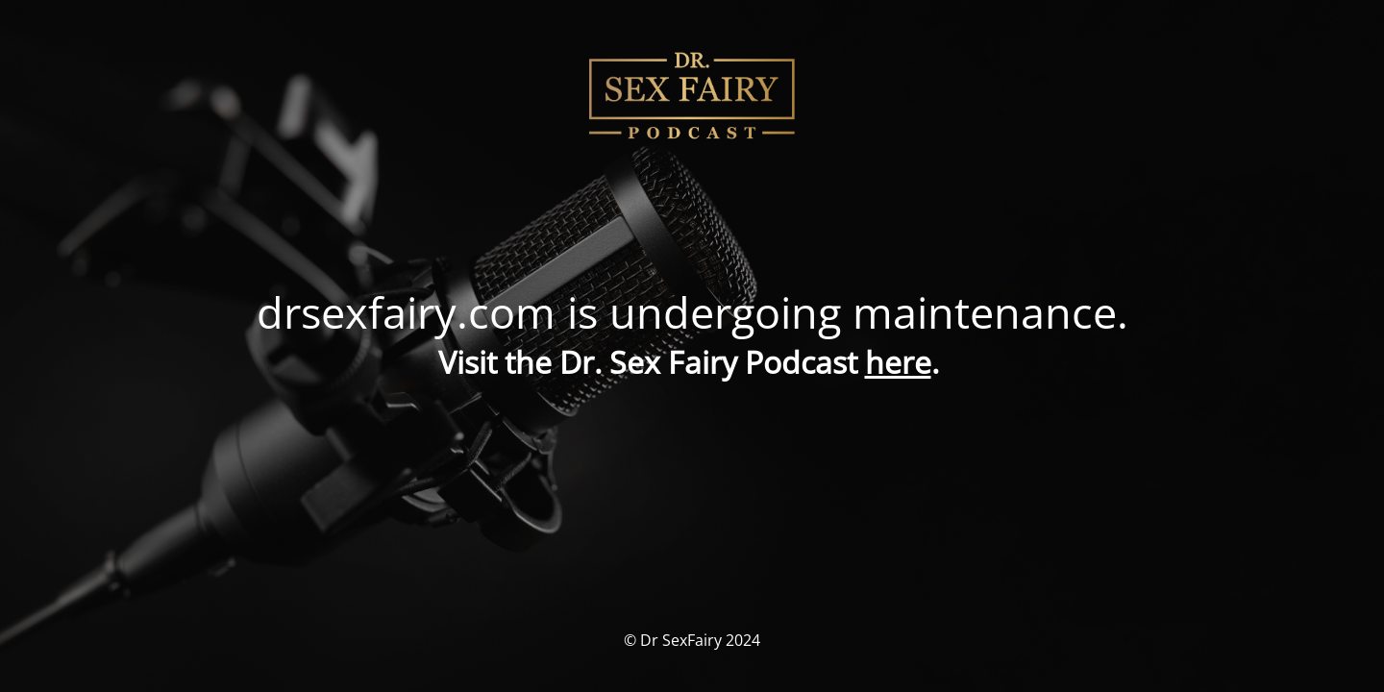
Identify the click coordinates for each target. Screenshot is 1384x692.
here (898, 362)
